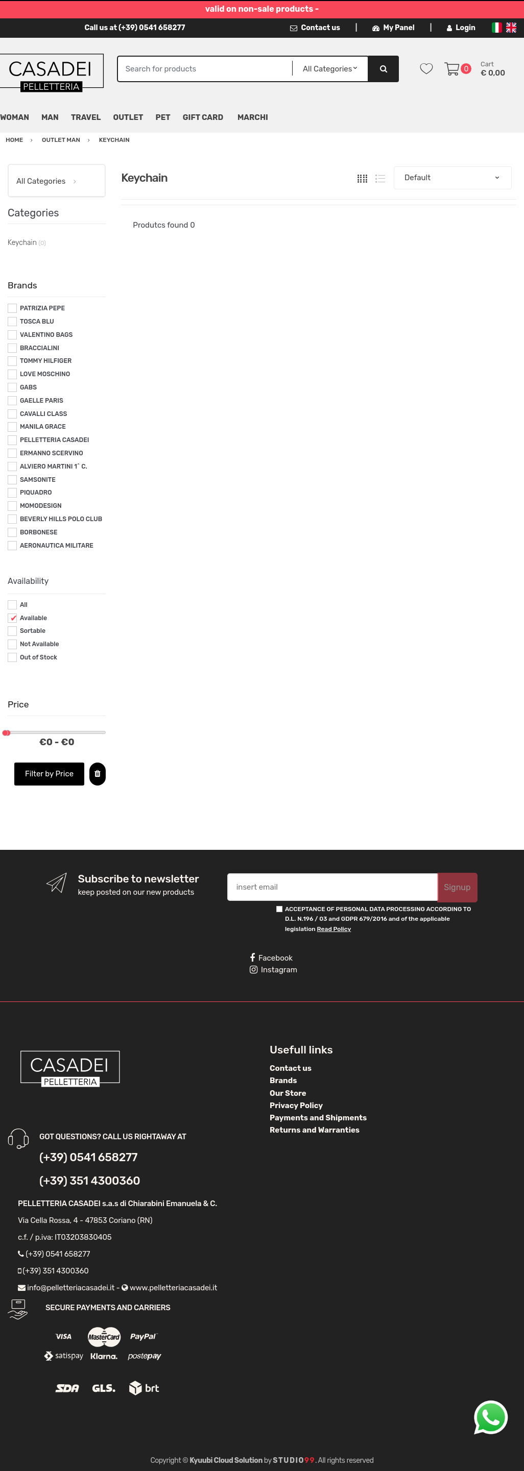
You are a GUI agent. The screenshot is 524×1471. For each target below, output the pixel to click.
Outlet (128, 117)
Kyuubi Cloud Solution (226, 1460)
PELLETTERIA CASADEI (54, 440)
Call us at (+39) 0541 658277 (134, 27)
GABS (28, 387)
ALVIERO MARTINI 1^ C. (53, 466)
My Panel (393, 27)
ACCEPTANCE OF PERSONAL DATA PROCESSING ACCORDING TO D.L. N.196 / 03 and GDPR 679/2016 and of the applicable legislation (378, 919)
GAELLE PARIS (41, 400)
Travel (86, 117)
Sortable (32, 630)
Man (50, 117)
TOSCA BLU (37, 321)
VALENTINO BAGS (46, 334)
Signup (457, 887)
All (24, 604)
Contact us (315, 27)
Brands (283, 1080)
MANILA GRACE (43, 426)
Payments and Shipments (318, 1117)
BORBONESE (39, 532)
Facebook (271, 958)
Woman (14, 117)
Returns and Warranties (315, 1130)
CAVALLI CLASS (43, 414)
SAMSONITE (38, 479)
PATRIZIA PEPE (42, 308)
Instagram (273, 969)
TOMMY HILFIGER (46, 360)
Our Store (288, 1093)
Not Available (39, 644)
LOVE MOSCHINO (45, 374)
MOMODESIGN (41, 505)
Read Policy (334, 929)
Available (33, 618)
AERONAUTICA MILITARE (56, 545)
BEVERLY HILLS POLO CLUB (61, 519)
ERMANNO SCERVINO (51, 453)
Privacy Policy (296, 1105)
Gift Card (203, 117)
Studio (294, 1460)
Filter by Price (49, 773)
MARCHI (252, 117)
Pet (163, 117)
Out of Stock (38, 657)
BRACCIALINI (39, 348)
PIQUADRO (36, 492)
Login (461, 27)
